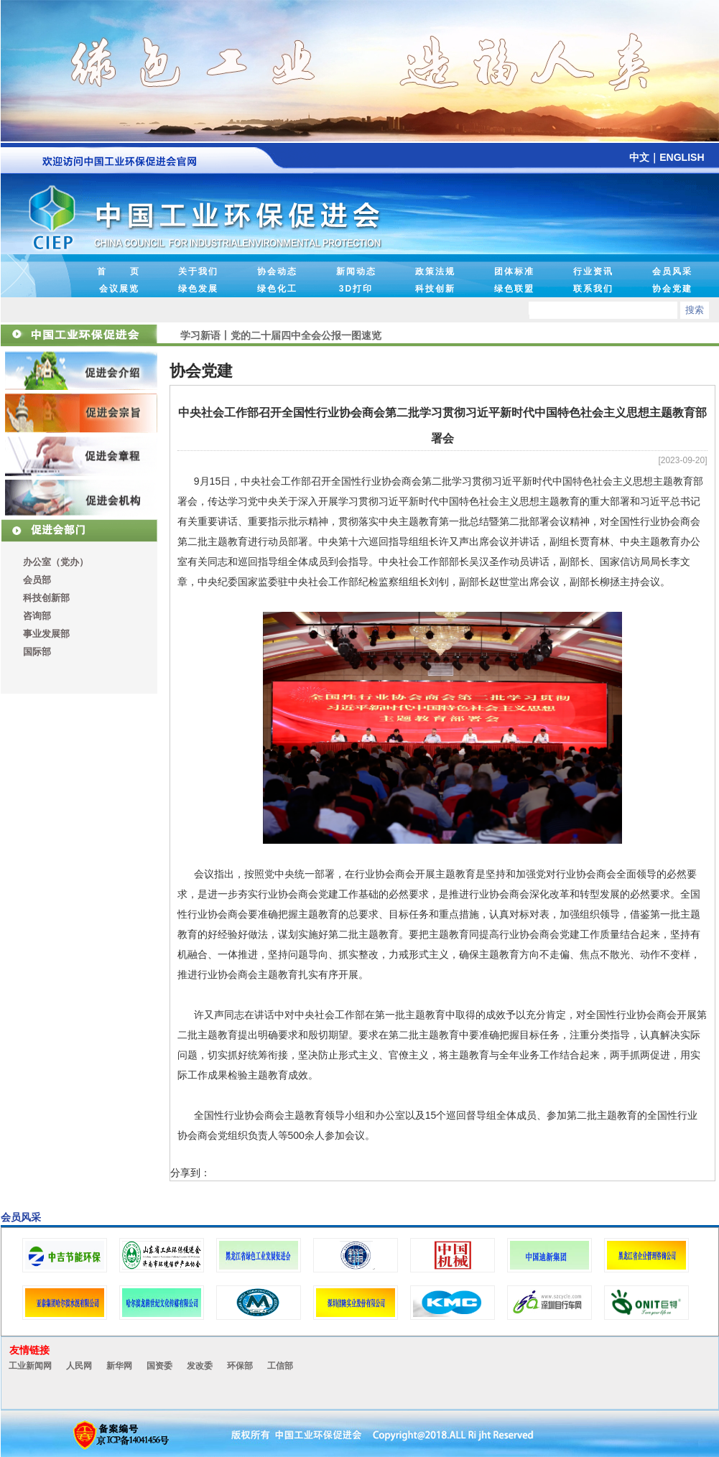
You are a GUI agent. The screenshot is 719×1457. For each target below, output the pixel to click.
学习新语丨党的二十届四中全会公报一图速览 (280, 330)
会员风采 (672, 271)
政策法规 (435, 271)
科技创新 (435, 289)
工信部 (280, 1366)
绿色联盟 (514, 289)
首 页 (118, 271)
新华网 (119, 1366)
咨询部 (37, 615)
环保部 (240, 1366)
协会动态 (277, 271)
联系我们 (593, 289)
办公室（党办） (55, 562)
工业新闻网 (30, 1366)
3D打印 (356, 289)
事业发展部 (46, 633)
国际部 (37, 651)
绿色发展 (198, 289)
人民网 (79, 1366)
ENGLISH (681, 157)
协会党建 (672, 289)
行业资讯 (593, 271)
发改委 (200, 1366)
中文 (639, 157)
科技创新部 (46, 597)
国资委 (159, 1366)
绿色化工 (277, 289)
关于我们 (198, 271)
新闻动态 (356, 271)
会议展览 (119, 289)
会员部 (37, 579)
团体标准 (514, 271)
